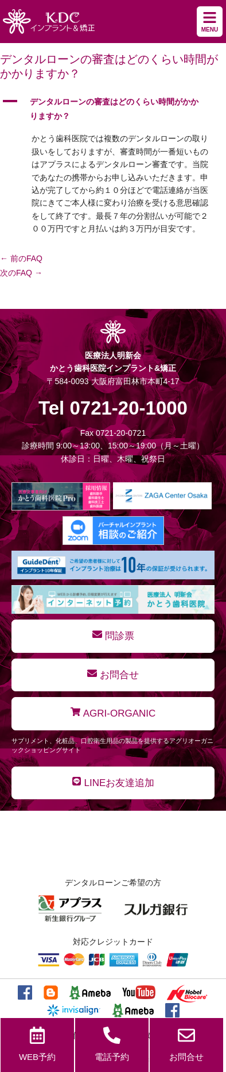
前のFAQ (21, 258)
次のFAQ (21, 272)
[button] (113, 109)
